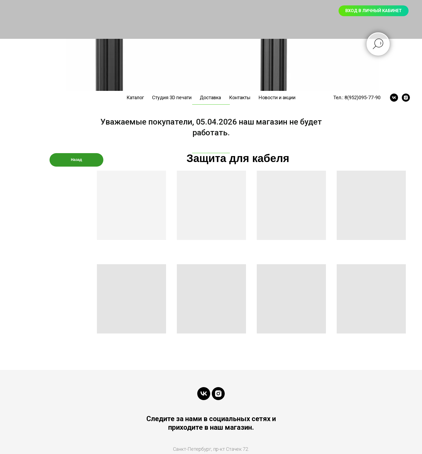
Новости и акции (277, 97)
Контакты (240, 97)
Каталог (135, 97)
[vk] (394, 98)
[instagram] (406, 98)
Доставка (210, 97)
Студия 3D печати (172, 97)
